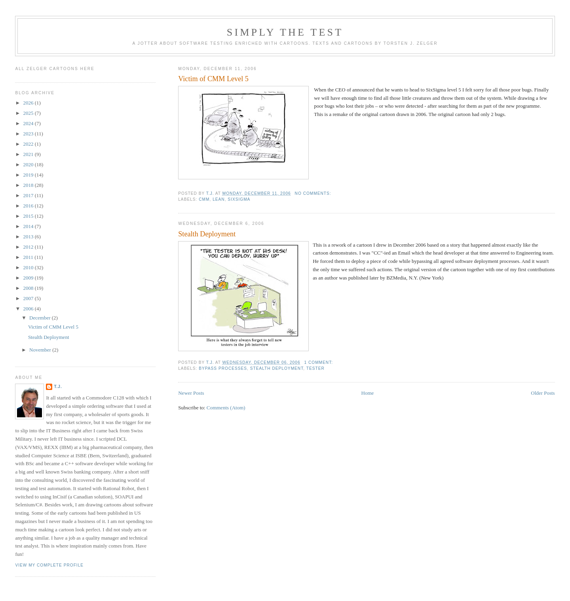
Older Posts (543, 393)
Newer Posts (191, 393)
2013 (28, 237)
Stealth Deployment (207, 234)
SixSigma (239, 199)
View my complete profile (49, 565)
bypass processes (223, 368)
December (40, 318)
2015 (28, 216)
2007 (28, 298)
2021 (28, 154)
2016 (28, 206)
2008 (28, 288)
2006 (28, 309)
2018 (28, 185)
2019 (28, 175)
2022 (28, 144)
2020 (28, 164)
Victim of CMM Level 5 (213, 79)
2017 (28, 195)
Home (367, 393)
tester (315, 368)
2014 (28, 226)
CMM (204, 199)
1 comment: (319, 362)
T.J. (58, 386)
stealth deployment (277, 368)
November (40, 350)
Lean (219, 199)
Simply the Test (285, 32)
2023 (28, 134)
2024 (28, 123)
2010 (28, 267)
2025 (28, 113)
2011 (28, 257)
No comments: (314, 193)
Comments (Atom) (226, 408)
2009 (28, 278)
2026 (28, 103)
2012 (28, 247)
